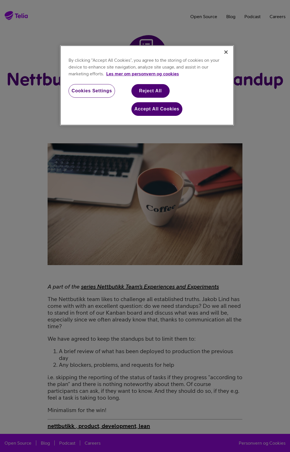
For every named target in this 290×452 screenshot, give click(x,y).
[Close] (226, 52)
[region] (147, 85)
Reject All (150, 90)
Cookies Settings (92, 90)
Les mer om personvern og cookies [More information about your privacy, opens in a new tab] (142, 73)
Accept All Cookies (157, 108)
